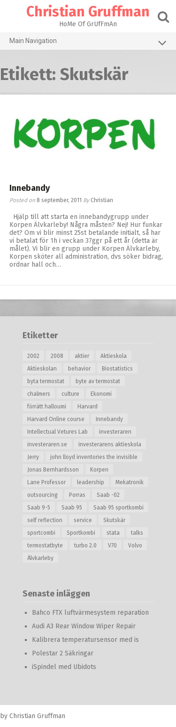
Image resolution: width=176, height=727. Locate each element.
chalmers (38, 394)
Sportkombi (81, 533)
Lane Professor (46, 482)
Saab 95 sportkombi (118, 507)
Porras (77, 495)
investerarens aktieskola (109, 444)
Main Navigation (88, 43)
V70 (112, 545)
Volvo (135, 545)
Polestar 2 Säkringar (62, 653)
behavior (79, 368)
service (83, 520)
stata (113, 533)
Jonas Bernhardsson (53, 469)
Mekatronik (129, 482)
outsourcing (42, 495)
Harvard (87, 406)
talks (137, 533)
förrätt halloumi (46, 406)
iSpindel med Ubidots (64, 667)
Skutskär (114, 520)
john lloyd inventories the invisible (94, 457)
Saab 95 (71, 507)
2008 (57, 356)
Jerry (33, 457)
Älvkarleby (40, 558)
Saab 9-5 (38, 507)
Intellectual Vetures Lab (57, 432)
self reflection (44, 520)
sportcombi (41, 533)
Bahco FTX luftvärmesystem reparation (90, 613)
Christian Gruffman (88, 11)
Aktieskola (113, 356)
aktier (82, 356)
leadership (90, 482)
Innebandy (29, 188)
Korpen (99, 469)
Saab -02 (108, 495)
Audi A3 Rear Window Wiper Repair (84, 626)
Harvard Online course (55, 419)
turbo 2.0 (85, 545)
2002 (33, 356)
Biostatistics (117, 368)
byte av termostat (98, 381)
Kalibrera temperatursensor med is (85, 640)
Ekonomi (101, 394)
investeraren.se (47, 444)
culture (70, 394)
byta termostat (45, 381)
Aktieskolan (42, 368)
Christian (102, 200)
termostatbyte (45, 545)
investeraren (115, 432)
